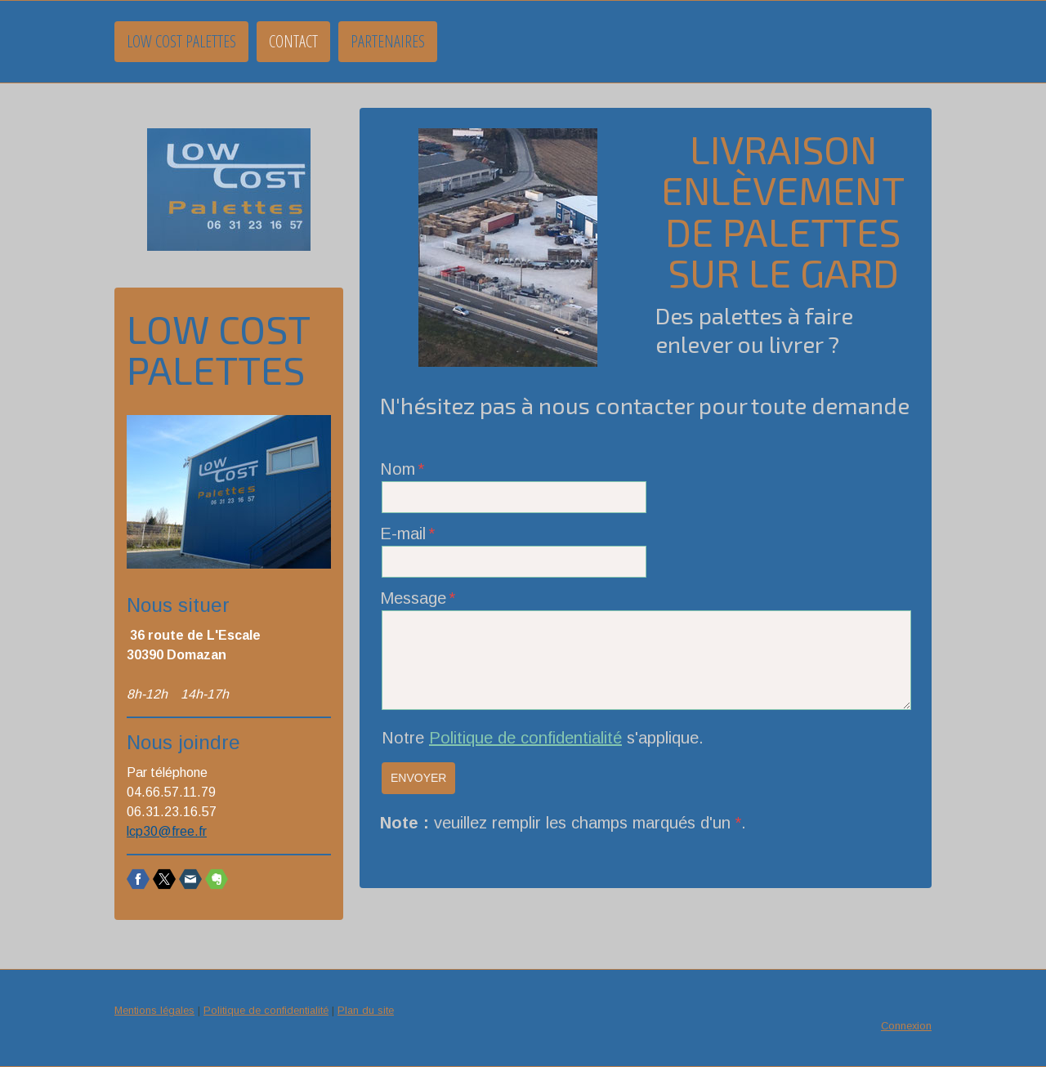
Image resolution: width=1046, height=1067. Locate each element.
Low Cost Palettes (181, 41)
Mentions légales (154, 1010)
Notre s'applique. (543, 738)
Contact (293, 41)
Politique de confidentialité (525, 738)
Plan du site (365, 1010)
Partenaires (388, 41)
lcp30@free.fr (167, 831)
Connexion (906, 1026)
